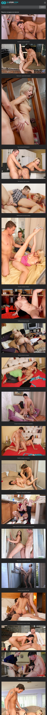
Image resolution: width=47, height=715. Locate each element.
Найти (42, 7)
